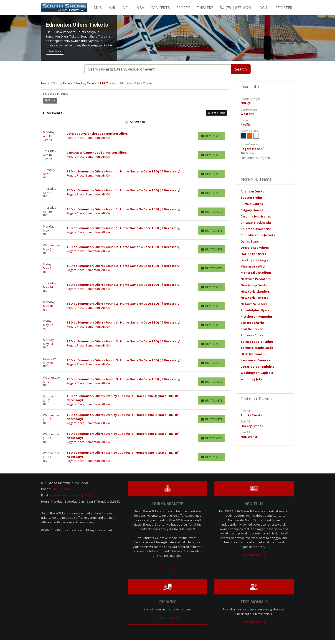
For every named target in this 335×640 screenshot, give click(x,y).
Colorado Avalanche (256, 229)
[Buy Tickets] (211, 136)
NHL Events (249, 437)
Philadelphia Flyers (255, 310)
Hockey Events (252, 426)
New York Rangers (254, 298)
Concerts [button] (160, 7)
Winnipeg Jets (251, 379)
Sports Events (251, 415)
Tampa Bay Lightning (257, 341)
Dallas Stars (250, 241)
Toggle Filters (216, 112)
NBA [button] (140, 7)
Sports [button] (183, 7)
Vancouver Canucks (255, 360)
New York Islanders (255, 291)
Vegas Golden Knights (257, 366)
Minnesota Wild (253, 266)
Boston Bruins (252, 197)
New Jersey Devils (254, 285)
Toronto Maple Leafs (257, 348)
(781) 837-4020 (235, 7)
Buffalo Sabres (252, 204)
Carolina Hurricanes (256, 216)
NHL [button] (112, 7)
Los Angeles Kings (254, 260)
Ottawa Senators (254, 304)
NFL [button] (126, 7)
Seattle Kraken (252, 329)
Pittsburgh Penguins (257, 316)
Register (283, 7)
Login (263, 7)
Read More (55, 51)
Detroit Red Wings (255, 247)
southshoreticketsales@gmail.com (73, 495)
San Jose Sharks (252, 323)
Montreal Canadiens (256, 273)
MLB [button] (98, 7)
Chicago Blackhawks (256, 222)
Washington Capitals (257, 373)
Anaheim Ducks (252, 191)
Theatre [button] (205, 7)
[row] (135, 135)
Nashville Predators (256, 279)
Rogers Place (252, 149)
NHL (246, 103)
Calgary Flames (252, 210)
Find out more (167, 568)
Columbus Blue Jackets (258, 235)
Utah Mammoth (253, 354)
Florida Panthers (253, 254)
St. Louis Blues (252, 335)
